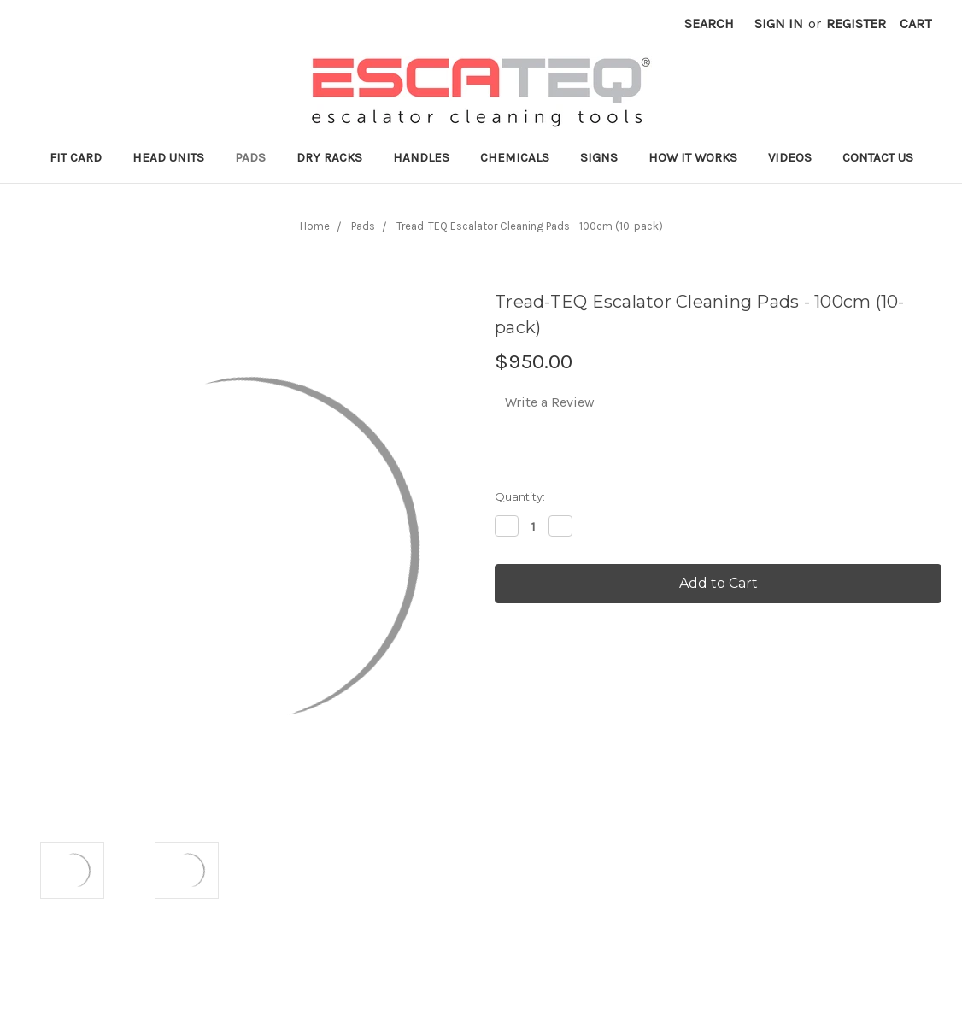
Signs (599, 157)
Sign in (778, 23)
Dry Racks (329, 157)
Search (709, 23)
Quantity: (520, 496)
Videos (790, 157)
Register (856, 23)
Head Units (168, 157)
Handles (421, 157)
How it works (692, 157)
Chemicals (514, 157)
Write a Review (550, 402)
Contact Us (877, 157)
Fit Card (76, 157)
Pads (250, 157)
